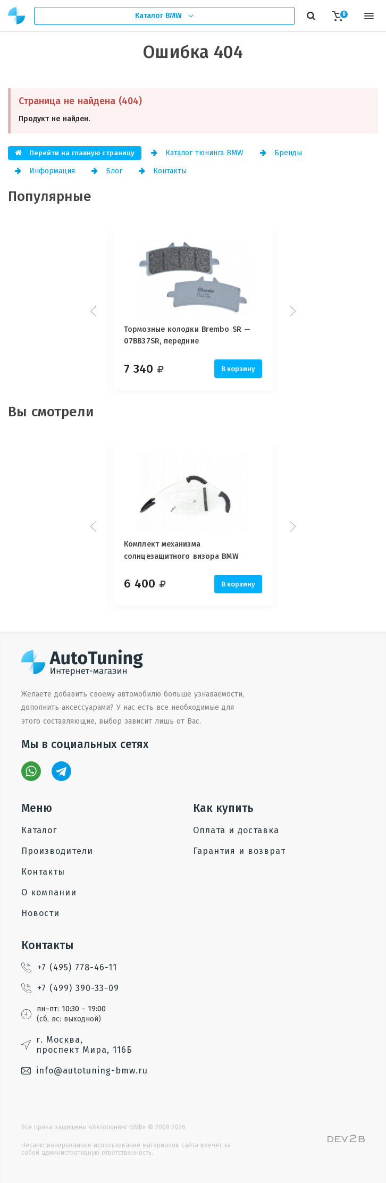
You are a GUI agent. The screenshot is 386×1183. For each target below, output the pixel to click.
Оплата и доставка (236, 830)
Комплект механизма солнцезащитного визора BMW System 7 (181, 552)
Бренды (281, 152)
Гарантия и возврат (239, 851)
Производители (57, 851)
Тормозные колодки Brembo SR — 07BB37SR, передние (187, 335)
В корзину (238, 369)
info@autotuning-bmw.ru (84, 1070)
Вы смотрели (51, 412)
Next (291, 311)
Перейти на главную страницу (75, 153)
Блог (106, 170)
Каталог (39, 830)
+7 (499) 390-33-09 (70, 988)
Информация (45, 170)
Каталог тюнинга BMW (197, 152)
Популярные (49, 196)
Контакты (163, 170)
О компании (49, 892)
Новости (40, 913)
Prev (94, 311)
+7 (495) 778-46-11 (69, 967)
